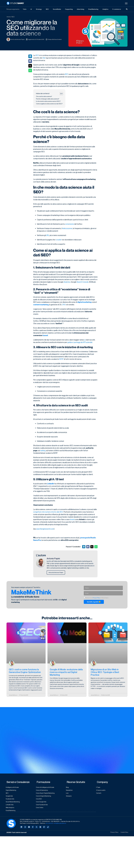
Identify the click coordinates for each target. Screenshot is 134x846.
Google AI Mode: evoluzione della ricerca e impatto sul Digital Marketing (66, 672)
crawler (58, 240)
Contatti (99, 794)
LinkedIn (50, 484)
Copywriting (69, 9)
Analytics (105, 9)
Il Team (99, 788)
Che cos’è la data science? (44, 96)
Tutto (24, 9)
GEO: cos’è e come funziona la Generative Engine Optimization (25, 671)
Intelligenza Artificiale (13, 788)
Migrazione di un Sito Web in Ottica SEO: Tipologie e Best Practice (105, 672)
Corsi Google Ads (42, 803)
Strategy (39, 9)
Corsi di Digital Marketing (44, 797)
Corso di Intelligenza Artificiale (46, 788)
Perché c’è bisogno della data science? (47, 99)
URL (47, 235)
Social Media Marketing (14, 803)
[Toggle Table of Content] (60, 93)
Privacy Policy (96, 598)
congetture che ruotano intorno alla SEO (48, 512)
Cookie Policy (123, 834)
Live (68, 794)
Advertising (80, 9)
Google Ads (10, 797)
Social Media (57, 9)
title (43, 58)
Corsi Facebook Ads (43, 806)
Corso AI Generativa (43, 791)
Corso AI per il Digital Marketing (46, 794)
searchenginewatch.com (45, 529)
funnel (45, 335)
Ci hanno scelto (102, 791)
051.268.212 (49, 824)
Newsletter (70, 791)
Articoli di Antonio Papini (56, 573)
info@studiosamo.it (60, 824)
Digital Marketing (12, 791)
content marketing (41, 305)
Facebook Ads (11, 800)
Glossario (70, 797)
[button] (30, 56)
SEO (47, 9)
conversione (69, 224)
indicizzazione (67, 228)
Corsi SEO (40, 800)
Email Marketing (93, 9)
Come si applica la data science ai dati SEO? (49, 104)
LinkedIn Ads (10, 806)
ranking (42, 451)
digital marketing (84, 302)
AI (31, 9)
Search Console (82, 282)
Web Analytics (11, 809)
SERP (61, 359)
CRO (64, 305)
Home (9, 17)
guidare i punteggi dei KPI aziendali (79, 342)
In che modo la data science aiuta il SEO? (48, 101)
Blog (68, 788)
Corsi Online (40, 809)
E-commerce (116, 9)
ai (85, 340)
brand (72, 519)
